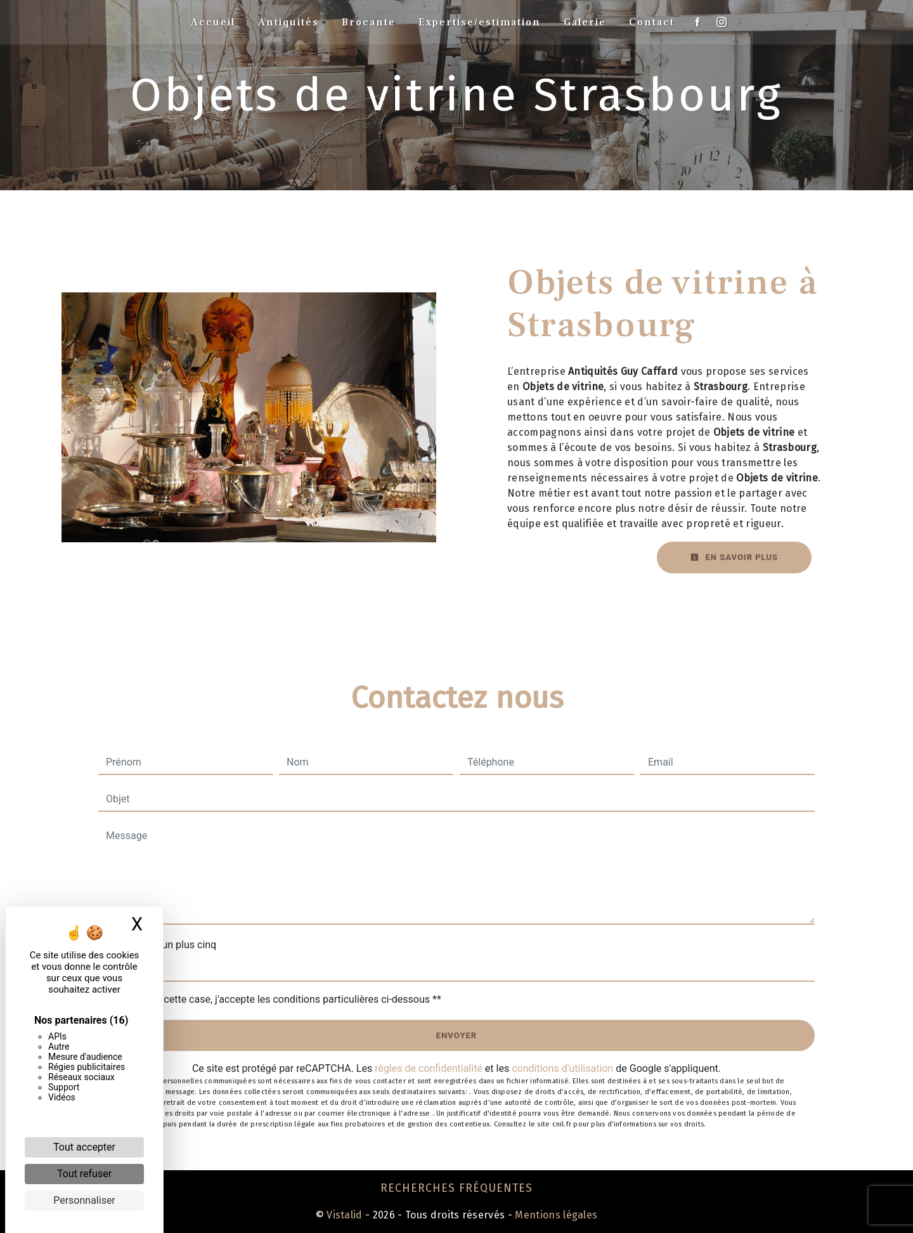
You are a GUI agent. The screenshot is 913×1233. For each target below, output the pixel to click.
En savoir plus (734, 557)
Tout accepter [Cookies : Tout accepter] (84, 1147)
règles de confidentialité (428, 1068)
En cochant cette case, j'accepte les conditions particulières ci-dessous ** (276, 999)
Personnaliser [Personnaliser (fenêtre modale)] (84, 1200)
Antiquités (288, 22)
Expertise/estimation (479, 22)
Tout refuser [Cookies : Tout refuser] (84, 1174)
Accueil (213, 22)
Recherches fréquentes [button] (456, 1188)
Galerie (585, 22)
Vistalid (345, 1215)
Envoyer (456, 1035)
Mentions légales (554, 1215)
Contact (652, 22)
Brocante (369, 22)
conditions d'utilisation (562, 1068)
